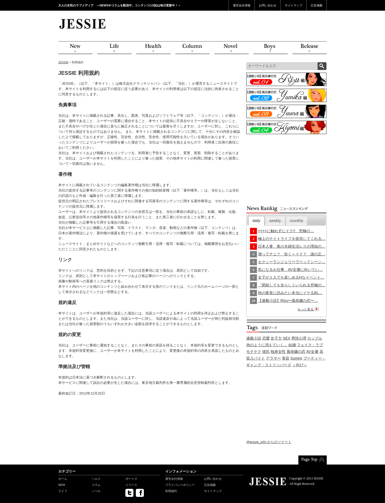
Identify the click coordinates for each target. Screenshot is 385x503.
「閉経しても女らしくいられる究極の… (291, 285)
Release (309, 48)
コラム (96, 484)
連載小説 (253, 338)
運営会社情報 (242, 5)
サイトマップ (293, 5)
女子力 (276, 338)
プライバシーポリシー (180, 484)
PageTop (312, 460)
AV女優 (312, 351)
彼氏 (266, 351)
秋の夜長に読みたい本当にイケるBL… (290, 293)
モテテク (253, 351)
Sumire (296, 358)
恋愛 (266, 338)
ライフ (62, 491)
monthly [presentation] (296, 221)
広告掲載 (316, 5)
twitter (129, 493)
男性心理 (298, 338)
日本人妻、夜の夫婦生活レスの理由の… (291, 246)
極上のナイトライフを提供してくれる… (291, 238)
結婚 (292, 345)
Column (192, 48)
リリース (131, 484)
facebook (140, 493)
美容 (285, 358)
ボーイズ (131, 478)
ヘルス (96, 478)
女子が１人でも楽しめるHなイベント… (291, 277)
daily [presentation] (256, 221)
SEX (286, 338)
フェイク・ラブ (310, 345)
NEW (75, 48)
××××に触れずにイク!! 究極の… (286, 231)
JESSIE (63, 62)
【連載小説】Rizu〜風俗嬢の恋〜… (288, 300)
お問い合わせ (267, 5)
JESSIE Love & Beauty (83, 23)
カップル (314, 338)
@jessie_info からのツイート (268, 442)
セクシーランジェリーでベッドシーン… (291, 262)
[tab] (256, 220)
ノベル (96, 491)
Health (153, 48)
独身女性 (278, 351)
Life (114, 48)
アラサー (273, 358)
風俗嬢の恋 (296, 351)
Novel (231, 48)
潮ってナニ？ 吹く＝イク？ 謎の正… (291, 254)
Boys (270, 48)
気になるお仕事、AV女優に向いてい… (290, 269)
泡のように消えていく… (266, 345)
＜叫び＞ (299, 365)
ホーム (62, 478)
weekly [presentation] (275, 221)
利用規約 (171, 491)
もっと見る (309, 309)
